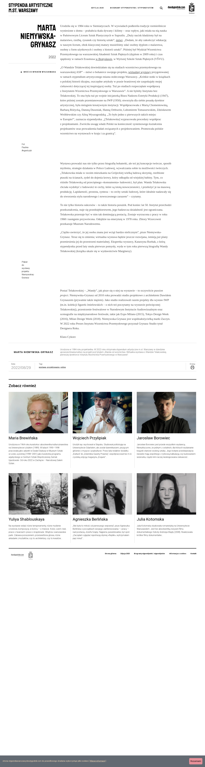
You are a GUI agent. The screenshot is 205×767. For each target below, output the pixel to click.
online (63, 572)
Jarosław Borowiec (153, 643)
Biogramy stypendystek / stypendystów (131, 8)
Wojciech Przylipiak (89, 643)
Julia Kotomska (150, 724)
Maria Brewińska (23, 643)
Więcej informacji (97, 761)
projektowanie (53, 572)
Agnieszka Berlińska (90, 724)
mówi (119, 40)
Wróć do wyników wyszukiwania (40, 72)
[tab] (161, 8)
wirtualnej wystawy (139, 72)
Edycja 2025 (97, 8)
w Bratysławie (104, 59)
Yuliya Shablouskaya (26, 724)
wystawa (42, 572)
